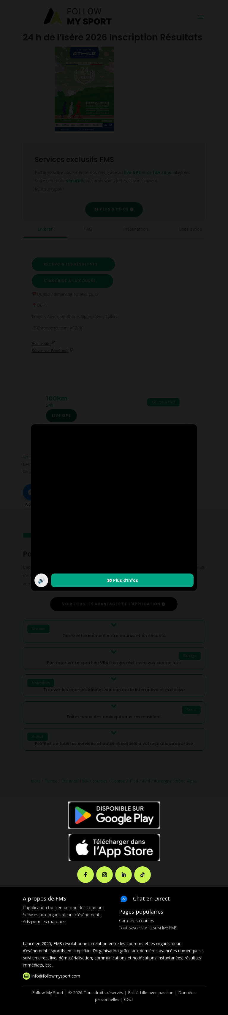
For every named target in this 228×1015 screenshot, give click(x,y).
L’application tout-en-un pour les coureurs (63, 907)
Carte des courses (136, 920)
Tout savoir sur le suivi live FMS (148, 928)
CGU (128, 999)
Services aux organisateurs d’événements (62, 914)
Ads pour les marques (44, 921)
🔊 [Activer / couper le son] (41, 580)
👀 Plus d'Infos (122, 580)
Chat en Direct (151, 898)
